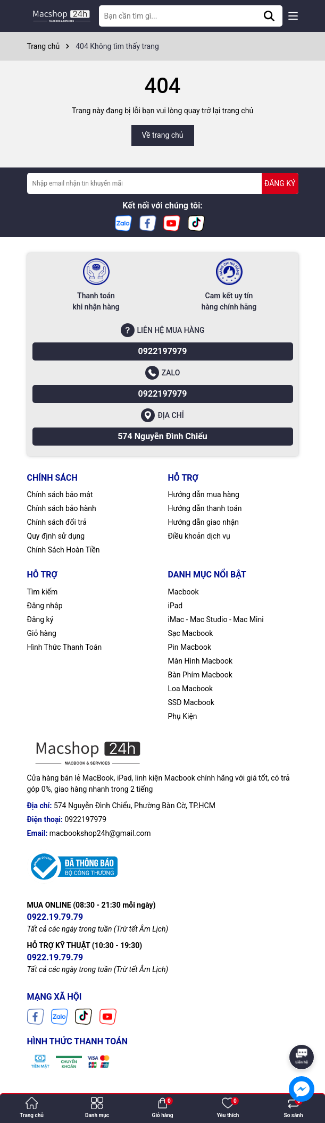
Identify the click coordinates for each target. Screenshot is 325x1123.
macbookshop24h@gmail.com (100, 833)
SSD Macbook (191, 702)
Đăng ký (40, 619)
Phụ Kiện (182, 716)
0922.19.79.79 (55, 917)
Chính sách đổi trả (57, 522)
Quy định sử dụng (56, 536)
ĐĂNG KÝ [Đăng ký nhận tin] (280, 183)
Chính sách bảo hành (61, 508)
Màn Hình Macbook (200, 661)
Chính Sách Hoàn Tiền (63, 550)
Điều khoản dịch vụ (199, 536)
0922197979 (162, 351)
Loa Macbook (190, 688)
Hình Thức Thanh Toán (64, 647)
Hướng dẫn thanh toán (205, 508)
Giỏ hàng (41, 633)
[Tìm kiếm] (269, 16)
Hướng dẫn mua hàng (203, 494)
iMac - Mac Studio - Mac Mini (216, 619)
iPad (175, 605)
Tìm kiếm (42, 592)
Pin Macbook (190, 647)
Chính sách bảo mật (60, 494)
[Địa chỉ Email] (162, 183)
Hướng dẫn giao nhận (203, 522)
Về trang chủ (163, 135)
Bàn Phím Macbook (200, 675)
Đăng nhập (45, 605)
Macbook (183, 592)
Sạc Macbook (190, 633)
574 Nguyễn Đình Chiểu (162, 436)
